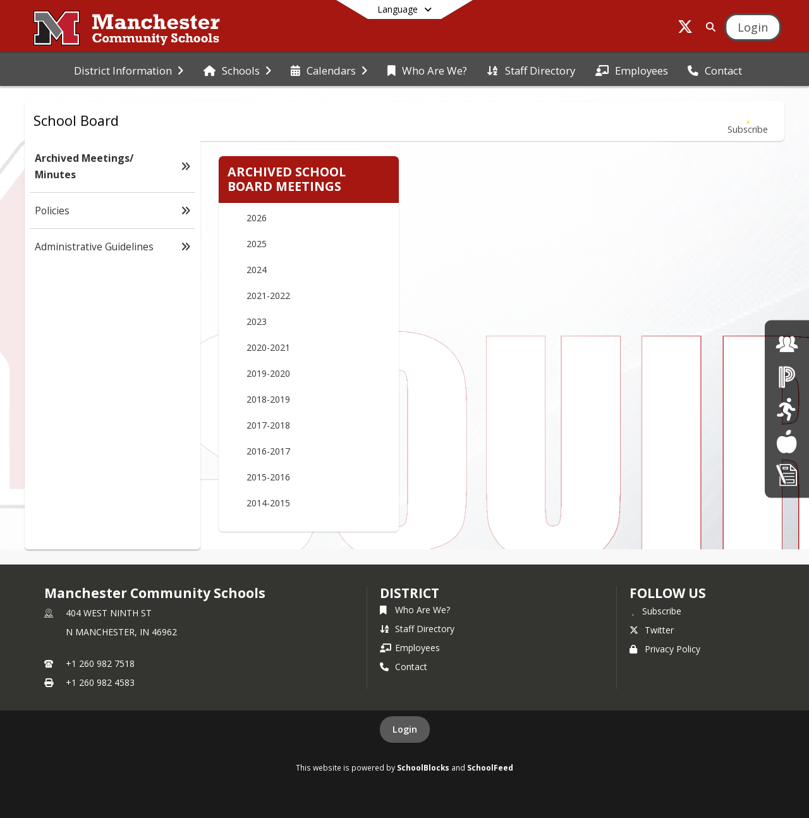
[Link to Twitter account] (685, 29)
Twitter (652, 630)
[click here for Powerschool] (787, 376)
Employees (410, 648)
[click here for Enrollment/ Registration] (787, 473)
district (409, 593)
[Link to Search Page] (708, 27)
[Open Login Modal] (752, 27)
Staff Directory (417, 629)
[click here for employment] (787, 343)
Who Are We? (415, 610)
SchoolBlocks (423, 767)
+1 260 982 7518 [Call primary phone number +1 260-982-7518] (100, 663)
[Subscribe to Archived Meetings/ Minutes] (748, 121)
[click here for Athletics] (786, 408)
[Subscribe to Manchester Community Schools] (655, 611)
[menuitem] (129, 69)
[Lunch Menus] (786, 441)
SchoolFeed (490, 767)
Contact (403, 667)
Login (404, 729)
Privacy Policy (665, 649)
